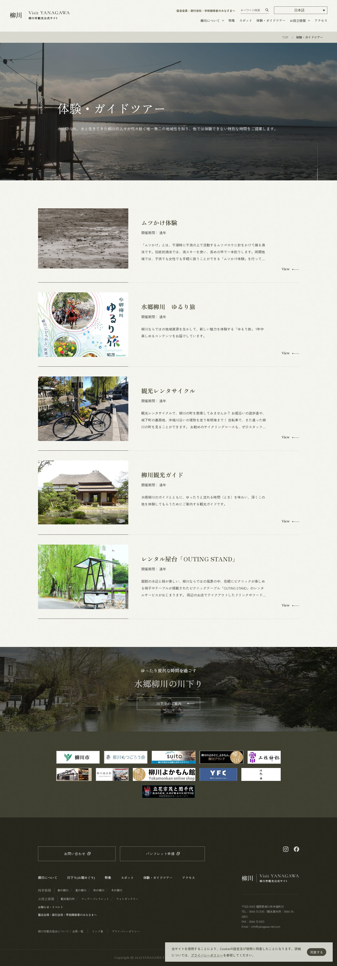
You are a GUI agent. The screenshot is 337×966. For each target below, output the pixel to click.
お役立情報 (298, 20)
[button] (300, 10)
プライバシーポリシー (207, 955)
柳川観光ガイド (162, 474)
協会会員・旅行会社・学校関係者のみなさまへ (205, 11)
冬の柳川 (116, 890)
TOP (285, 37)
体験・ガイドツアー (270, 20)
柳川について (210, 20)
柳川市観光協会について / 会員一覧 (60, 931)
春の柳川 (63, 890)
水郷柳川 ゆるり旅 (168, 306)
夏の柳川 (80, 890)
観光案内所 (68, 899)
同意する (316, 952)
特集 (231, 20)
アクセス (320, 20)
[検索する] (267, 10)
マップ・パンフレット (95, 899)
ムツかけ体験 (159, 222)
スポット (245, 20)
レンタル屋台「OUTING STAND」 (189, 558)
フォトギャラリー (127, 899)
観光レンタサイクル (168, 390)
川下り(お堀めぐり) (81, 877)
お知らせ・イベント (50, 907)
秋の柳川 (98, 890)
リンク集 (97, 931)
